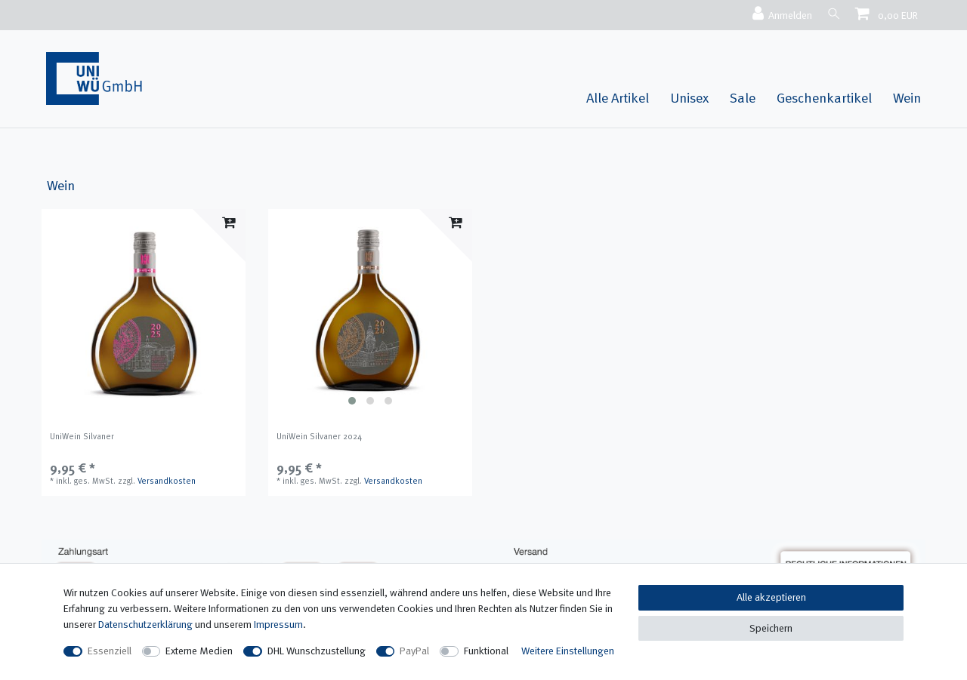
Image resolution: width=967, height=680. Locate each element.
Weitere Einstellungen (567, 651)
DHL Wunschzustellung (316, 651)
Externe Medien (199, 651)
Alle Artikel (617, 98)
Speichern (770, 628)
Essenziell (109, 651)
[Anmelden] (778, 14)
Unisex (689, 98)
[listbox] (370, 311)
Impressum (278, 624)
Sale (742, 98)
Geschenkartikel (824, 98)
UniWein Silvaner (82, 436)
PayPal (414, 651)
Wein (907, 98)
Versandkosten (166, 480)
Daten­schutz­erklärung (145, 624)
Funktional (486, 651)
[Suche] (832, 13)
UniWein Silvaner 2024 (319, 436)
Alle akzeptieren (771, 597)
